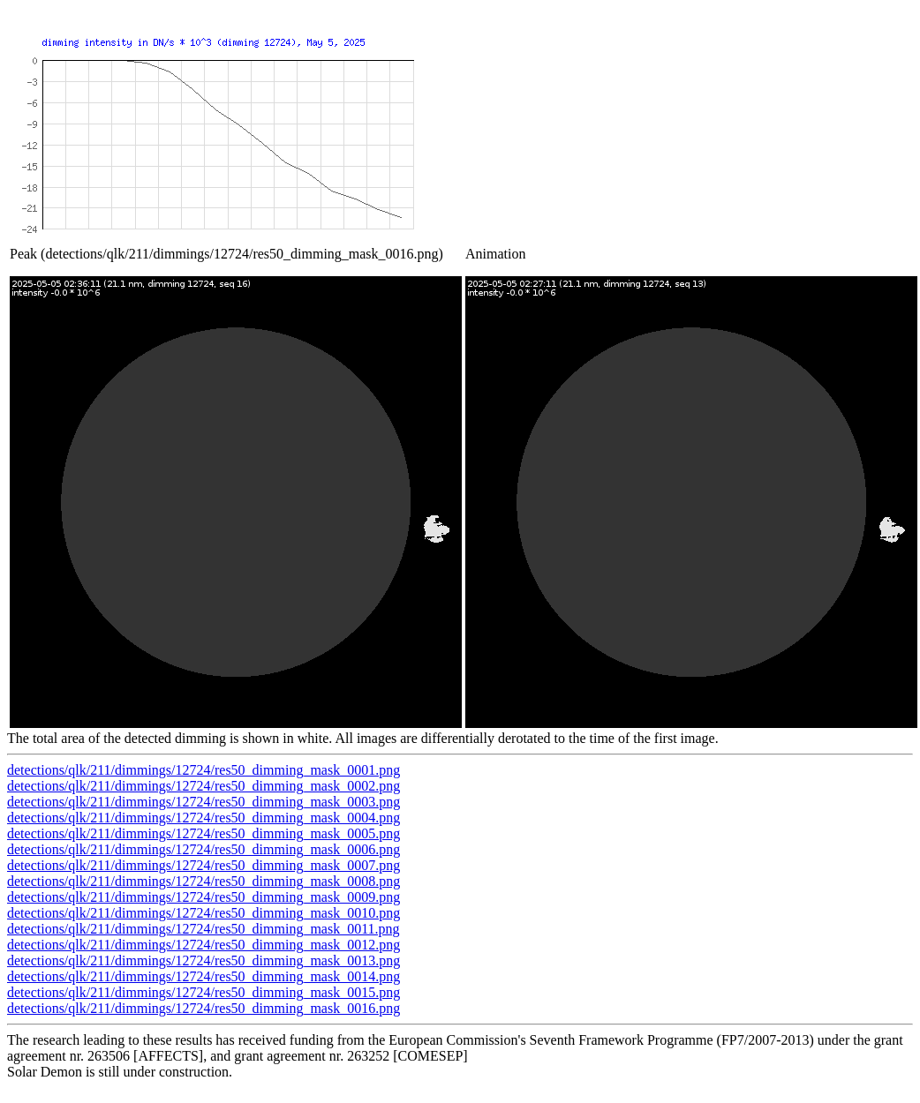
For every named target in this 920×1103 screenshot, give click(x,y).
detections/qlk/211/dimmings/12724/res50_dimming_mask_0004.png (203, 817)
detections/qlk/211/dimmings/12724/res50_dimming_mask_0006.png (203, 849)
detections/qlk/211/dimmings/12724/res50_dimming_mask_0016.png (203, 1008)
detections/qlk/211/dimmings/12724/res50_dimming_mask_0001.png (203, 769)
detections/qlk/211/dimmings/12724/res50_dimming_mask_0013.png (203, 960)
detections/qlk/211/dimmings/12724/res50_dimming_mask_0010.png (203, 912)
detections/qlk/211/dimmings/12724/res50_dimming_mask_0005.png (203, 833)
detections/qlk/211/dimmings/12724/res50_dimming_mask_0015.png (203, 992)
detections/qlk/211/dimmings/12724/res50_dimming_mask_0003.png (203, 801)
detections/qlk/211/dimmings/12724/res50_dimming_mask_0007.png (203, 865)
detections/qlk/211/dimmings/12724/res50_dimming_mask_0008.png (203, 881)
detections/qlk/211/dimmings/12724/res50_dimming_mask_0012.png (203, 944)
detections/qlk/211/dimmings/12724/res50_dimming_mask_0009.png (203, 896)
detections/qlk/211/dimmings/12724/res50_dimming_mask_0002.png (203, 785)
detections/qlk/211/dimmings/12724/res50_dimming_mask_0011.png (203, 928)
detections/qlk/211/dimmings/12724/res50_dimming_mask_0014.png (203, 976)
